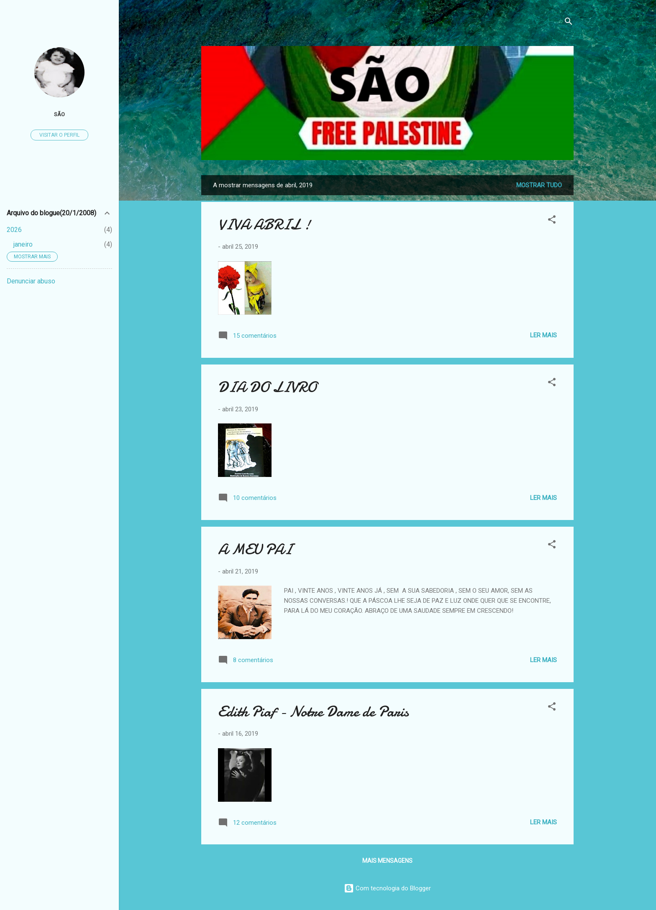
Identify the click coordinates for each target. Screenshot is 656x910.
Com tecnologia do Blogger (387, 888)
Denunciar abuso (31, 281)
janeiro (23, 244)
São (59, 114)
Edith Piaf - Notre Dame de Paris (313, 711)
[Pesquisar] (569, 23)
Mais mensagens (387, 860)
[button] (552, 220)
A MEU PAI (255, 549)
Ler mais (543, 335)
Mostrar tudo (539, 185)
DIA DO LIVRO (267, 387)
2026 (14, 230)
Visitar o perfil (59, 135)
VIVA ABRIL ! (264, 224)
